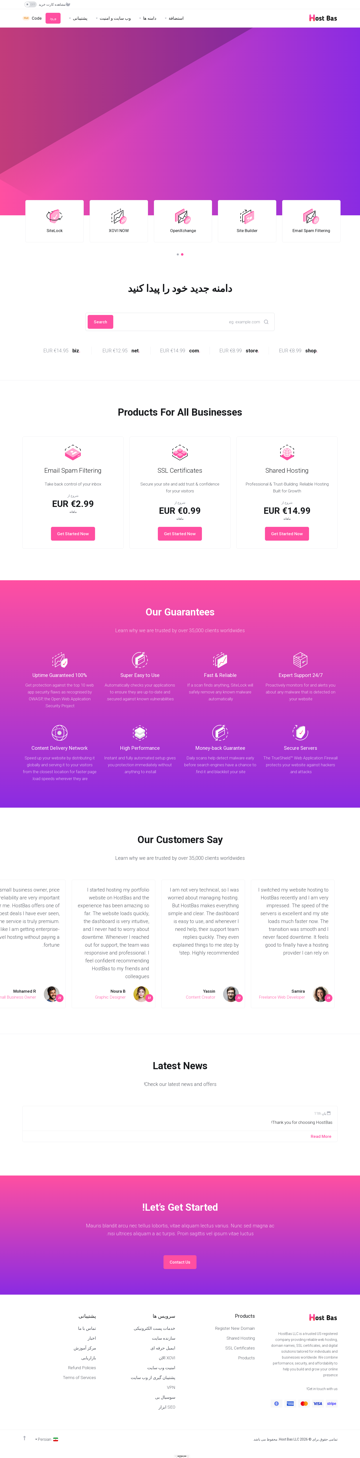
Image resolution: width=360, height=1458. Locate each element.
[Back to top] (24, 1438)
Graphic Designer (110, 997)
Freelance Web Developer (282, 997)
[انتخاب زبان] (46, 1439)
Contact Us (180, 1262)
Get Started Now (287, 533)
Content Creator (200, 997)
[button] (182, 254)
